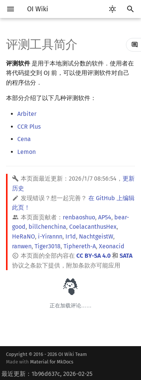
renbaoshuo (79, 217)
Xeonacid (111, 246)
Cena (24, 139)
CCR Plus (29, 126)
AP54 (104, 217)
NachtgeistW (96, 236)
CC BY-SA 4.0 (93, 255)
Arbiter (26, 113)
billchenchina (47, 226)
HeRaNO (23, 236)
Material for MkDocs (51, 362)
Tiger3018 (48, 246)
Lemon (26, 151)
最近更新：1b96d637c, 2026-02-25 (47, 373)
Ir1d (70, 236)
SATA (126, 255)
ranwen (22, 246)
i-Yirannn (50, 236)
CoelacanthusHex (93, 226)
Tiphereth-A (80, 246)
